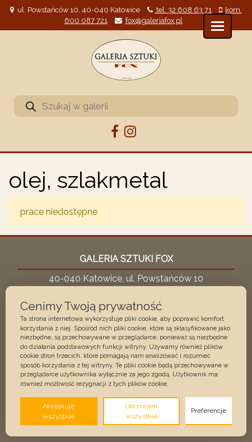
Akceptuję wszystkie (58, 411)
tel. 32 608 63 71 (183, 10)
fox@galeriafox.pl (154, 20)
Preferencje (208, 411)
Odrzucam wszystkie (141, 411)
